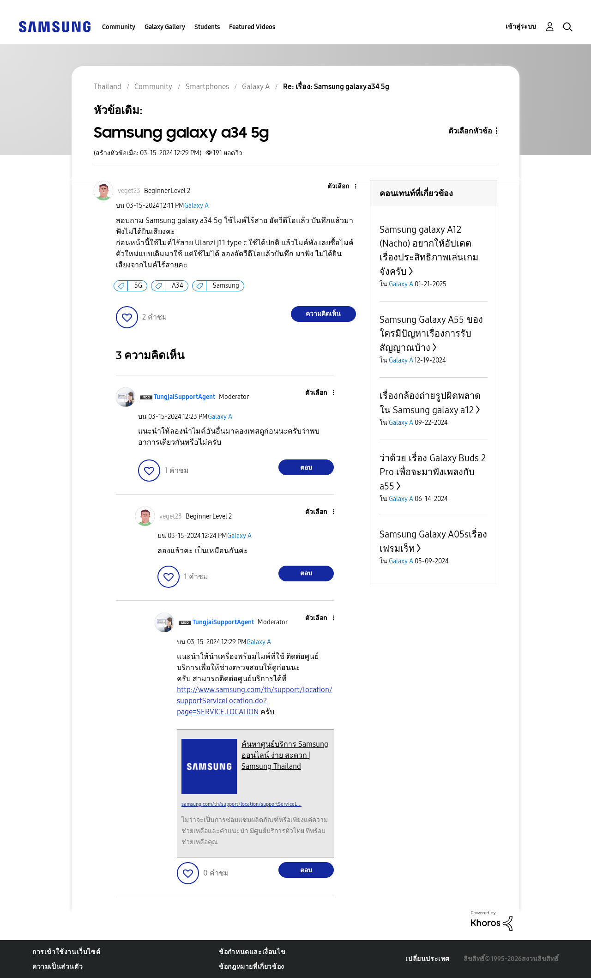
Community (118, 27)
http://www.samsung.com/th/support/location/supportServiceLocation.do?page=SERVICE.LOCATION (254, 700)
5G (138, 286)
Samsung (226, 286)
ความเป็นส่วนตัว (57, 967)
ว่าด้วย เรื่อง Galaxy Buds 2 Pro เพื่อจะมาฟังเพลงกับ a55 (433, 472)
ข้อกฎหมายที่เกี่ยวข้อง (251, 967)
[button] (340, 186)
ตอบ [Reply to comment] (306, 467)
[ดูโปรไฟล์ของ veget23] (129, 191)
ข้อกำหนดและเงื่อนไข (252, 952)
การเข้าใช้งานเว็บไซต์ (66, 952)
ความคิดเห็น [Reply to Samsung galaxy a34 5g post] (323, 314)
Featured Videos (252, 27)
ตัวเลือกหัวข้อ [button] (470, 131)
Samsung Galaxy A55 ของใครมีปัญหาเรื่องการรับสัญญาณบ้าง (431, 333)
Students (207, 27)
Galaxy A (196, 206)
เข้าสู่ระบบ (521, 26)
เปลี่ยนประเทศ (427, 959)
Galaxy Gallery (165, 27)
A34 (177, 286)
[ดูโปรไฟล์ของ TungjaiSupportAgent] (184, 397)
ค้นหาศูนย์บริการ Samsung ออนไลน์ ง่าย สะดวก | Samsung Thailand (284, 755)
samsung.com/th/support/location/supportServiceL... (241, 804)
